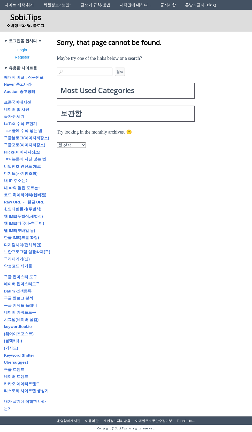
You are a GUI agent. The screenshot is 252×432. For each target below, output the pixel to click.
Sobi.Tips (25, 17)
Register (22, 57)
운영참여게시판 (68, 420)
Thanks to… (186, 420)
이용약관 (91, 420)
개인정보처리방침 (116, 420)
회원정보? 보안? (57, 4)
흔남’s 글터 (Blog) (200, 4)
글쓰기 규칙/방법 (95, 4)
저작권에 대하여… (135, 4)
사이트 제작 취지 (19, 4)
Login (22, 50)
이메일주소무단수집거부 (153, 420)
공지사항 (168, 4)
